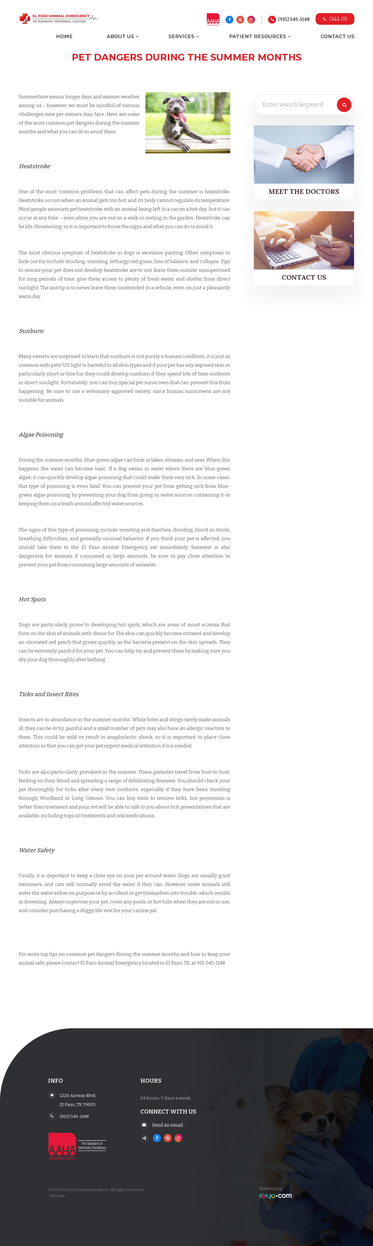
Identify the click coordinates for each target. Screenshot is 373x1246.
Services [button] (181, 36)
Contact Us (337, 36)
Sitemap (55, 1195)
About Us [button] (120, 36)
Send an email (168, 1125)
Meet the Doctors (304, 191)
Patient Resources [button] (257, 36)
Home (64, 36)
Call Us (335, 19)
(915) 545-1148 (294, 19)
